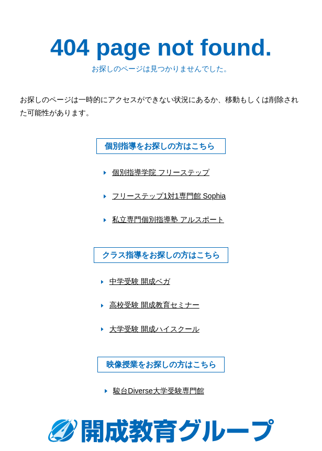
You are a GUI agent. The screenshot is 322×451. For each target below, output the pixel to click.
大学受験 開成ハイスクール (154, 329)
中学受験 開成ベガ (139, 281)
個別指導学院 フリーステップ (160, 172)
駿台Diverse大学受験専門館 (158, 391)
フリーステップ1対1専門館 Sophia (169, 196)
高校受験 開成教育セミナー (154, 305)
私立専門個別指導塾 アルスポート (168, 219)
